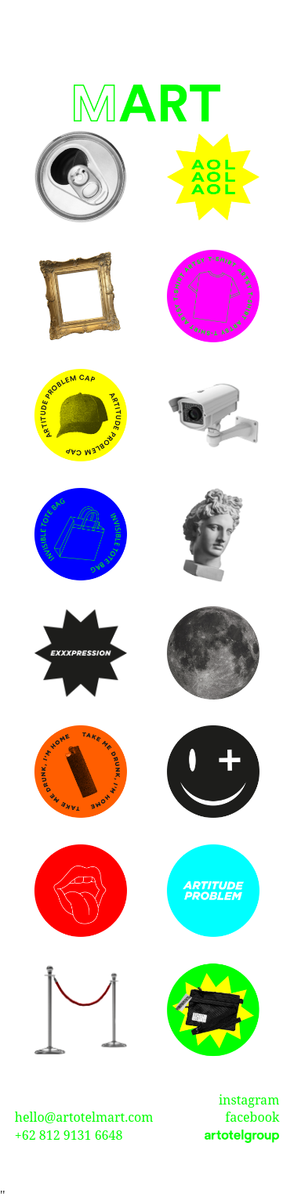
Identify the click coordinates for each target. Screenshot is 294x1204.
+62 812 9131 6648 (69, 1135)
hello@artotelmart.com (84, 1117)
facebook (252, 1117)
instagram (249, 1099)
